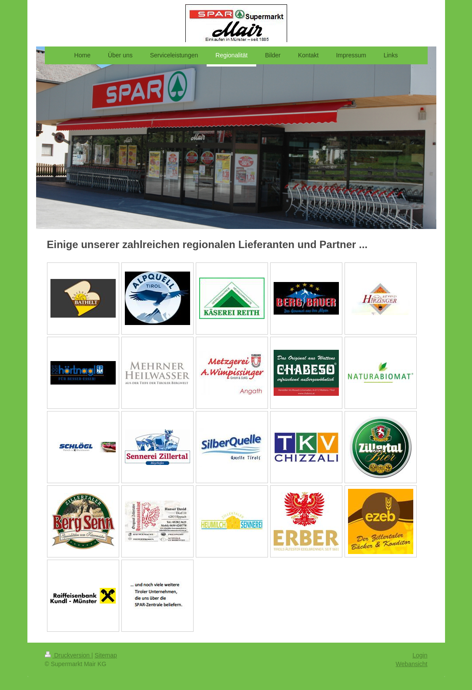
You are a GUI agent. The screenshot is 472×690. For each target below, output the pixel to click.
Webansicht (412, 663)
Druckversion (68, 655)
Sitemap (106, 655)
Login (419, 655)
